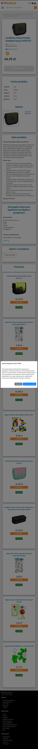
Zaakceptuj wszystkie (29, 384)
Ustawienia (18, 384)
